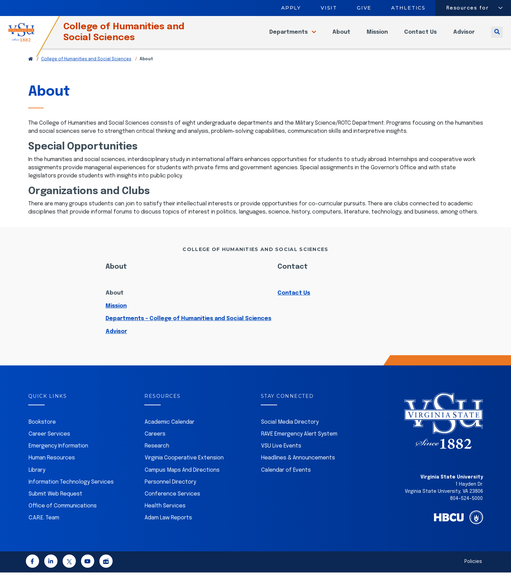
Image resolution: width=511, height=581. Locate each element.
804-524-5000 (466, 507)
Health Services (165, 514)
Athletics (409, 8)
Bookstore (42, 431)
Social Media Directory (290, 431)
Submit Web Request (55, 502)
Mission (377, 36)
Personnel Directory (170, 490)
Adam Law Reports (168, 526)
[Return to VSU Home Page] (30, 68)
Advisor (464, 36)
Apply (291, 8)
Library (37, 479)
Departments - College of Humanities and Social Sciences (188, 327)
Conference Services (172, 502)
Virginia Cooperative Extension (184, 466)
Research (157, 454)
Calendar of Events (286, 479)
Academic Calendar (169, 431)
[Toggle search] (497, 36)
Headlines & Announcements (298, 466)
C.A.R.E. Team (44, 526)
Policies (473, 570)
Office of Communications (63, 514)
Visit (329, 8)
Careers (155, 442)
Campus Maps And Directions (182, 479)
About (341, 36)
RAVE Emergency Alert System (299, 442)
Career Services (49, 442)
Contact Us (420, 36)
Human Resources (52, 466)
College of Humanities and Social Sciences (135, 36)
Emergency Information (58, 454)
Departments (289, 36)
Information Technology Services (71, 490)
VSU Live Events (281, 454)
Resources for (467, 8)
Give (364, 8)
